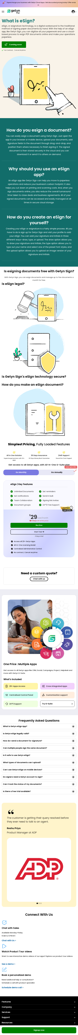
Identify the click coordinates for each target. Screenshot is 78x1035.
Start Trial (39, 532)
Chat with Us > (9, 940)
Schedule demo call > (13, 987)
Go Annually (63, 472)
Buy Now (39, 525)
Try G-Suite (47, 704)
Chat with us (39, 579)
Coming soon (13, 44)
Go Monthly (21, 472)
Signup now (39, 1030)
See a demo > (8, 964)
